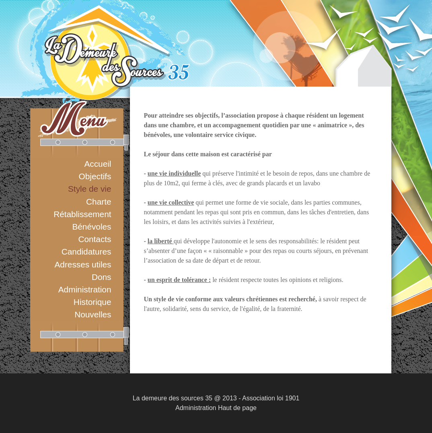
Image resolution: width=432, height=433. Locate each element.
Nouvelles (92, 314)
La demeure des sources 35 (172, 398)
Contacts (94, 239)
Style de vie (89, 188)
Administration (84, 289)
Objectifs (95, 176)
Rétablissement (82, 214)
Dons (101, 277)
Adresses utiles (82, 264)
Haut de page (237, 407)
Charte (98, 201)
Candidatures (86, 251)
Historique (92, 302)
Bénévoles (91, 226)
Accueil (97, 163)
